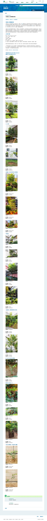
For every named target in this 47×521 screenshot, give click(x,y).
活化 (32, 25)
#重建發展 (7, 19)
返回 (6, 13)
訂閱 (38, 516)
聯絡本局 (42, 516)
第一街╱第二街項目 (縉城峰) (10, 358)
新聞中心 (7, 6)
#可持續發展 (15, 19)
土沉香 (22, 23)
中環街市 (7, 233)
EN (42, 2)
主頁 (4, 6)
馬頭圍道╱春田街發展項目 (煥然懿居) (12, 172)
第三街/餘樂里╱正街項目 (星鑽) (12, 444)
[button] (37, 2)
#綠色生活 (11, 19)
